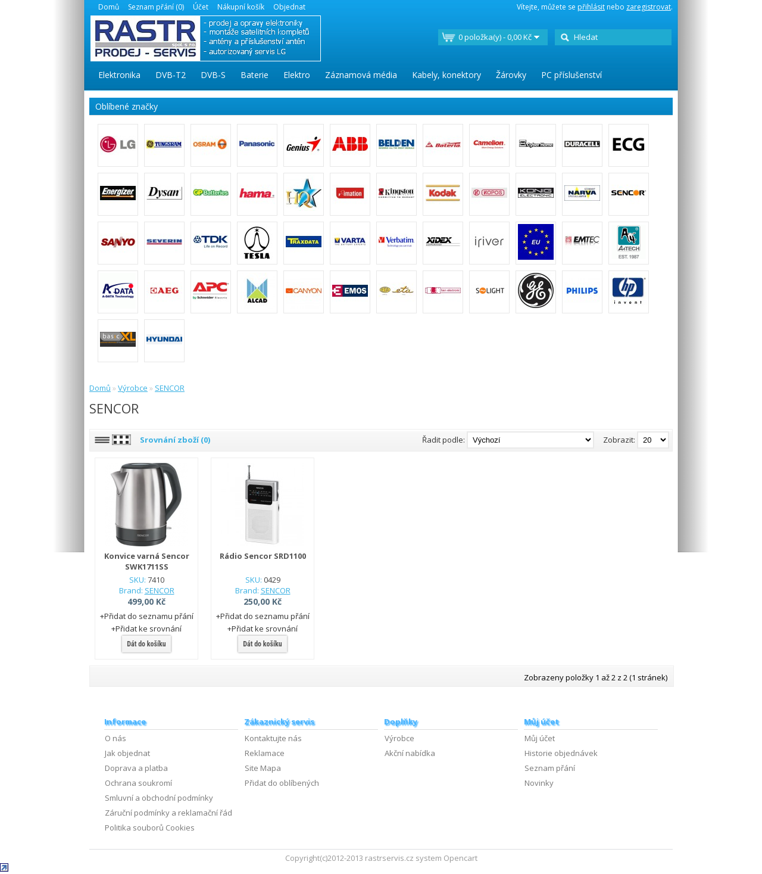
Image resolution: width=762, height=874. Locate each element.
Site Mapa (263, 768)
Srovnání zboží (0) (175, 439)
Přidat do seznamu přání (148, 616)
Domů (108, 7)
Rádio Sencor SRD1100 (263, 555)
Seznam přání (549, 768)
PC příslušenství (571, 74)
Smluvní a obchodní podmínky (159, 797)
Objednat (289, 7)
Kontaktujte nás (273, 738)
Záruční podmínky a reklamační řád (168, 812)
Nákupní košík (240, 7)
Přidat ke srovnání (148, 628)
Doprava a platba (136, 768)
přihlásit (591, 7)
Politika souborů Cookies (150, 827)
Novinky (539, 782)
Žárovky (511, 74)
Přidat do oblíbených (282, 782)
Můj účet (539, 738)
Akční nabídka (410, 753)
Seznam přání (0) (156, 7)
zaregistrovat (648, 7)
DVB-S (213, 74)
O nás (115, 738)
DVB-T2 (170, 74)
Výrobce (133, 387)
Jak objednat (127, 753)
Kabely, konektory (446, 74)
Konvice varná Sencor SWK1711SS (146, 561)
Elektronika (119, 74)
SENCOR (170, 387)
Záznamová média (361, 74)
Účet (200, 7)
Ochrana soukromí (138, 782)
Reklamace (265, 753)
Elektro (296, 74)
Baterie (254, 74)
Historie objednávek (561, 753)
